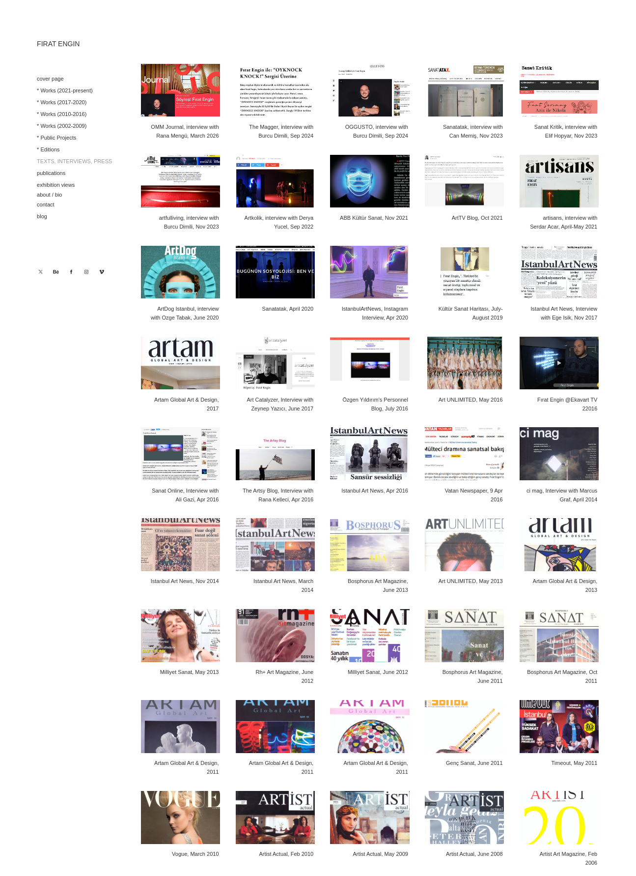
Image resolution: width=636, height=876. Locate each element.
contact (45, 204)
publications (51, 173)
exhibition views (56, 185)
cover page (50, 79)
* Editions (48, 149)
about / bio (49, 195)
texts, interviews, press (74, 161)
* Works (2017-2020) (61, 102)
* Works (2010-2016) (61, 114)
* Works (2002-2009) (61, 126)
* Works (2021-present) (65, 90)
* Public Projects (56, 138)
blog (42, 216)
